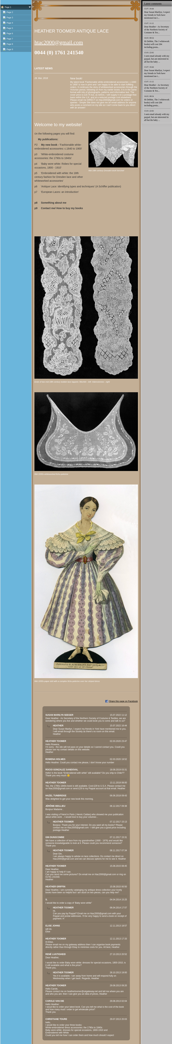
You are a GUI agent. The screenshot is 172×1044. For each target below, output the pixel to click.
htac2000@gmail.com (58, 42)
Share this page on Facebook (123, 701)
